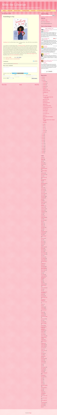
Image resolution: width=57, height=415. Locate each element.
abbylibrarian (48, 21)
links (41, 273)
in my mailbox (43, 258)
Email (15, 74)
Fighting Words (45, 104)
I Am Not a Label (45, 89)
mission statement (43, 287)
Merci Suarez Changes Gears (31, 53)
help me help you (43, 252)
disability (42, 223)
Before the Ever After (46, 99)
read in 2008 (43, 334)
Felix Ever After (45, 95)
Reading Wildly (25, 10)
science (42, 354)
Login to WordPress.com (20, 73)
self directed (43, 361)
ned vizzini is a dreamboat (43, 300)
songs (42, 364)
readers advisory (43, 335)
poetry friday (43, 321)
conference (42, 210)
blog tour (42, 187)
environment (43, 233)
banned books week (44, 177)
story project (43, 368)
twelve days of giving (44, 385)
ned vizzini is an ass (44, 301)
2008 (43, 151)
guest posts (42, 249)
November (44, 83)
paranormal (42, 315)
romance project (43, 350)
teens (42, 378)
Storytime (33, 10)
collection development (43, 205)
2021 (43, 78)
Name (4, 74)
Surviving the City (45, 108)
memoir (42, 282)
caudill (42, 200)
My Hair (44, 118)
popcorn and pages (43, 323)
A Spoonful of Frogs (47, 53)
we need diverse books (16, 58)
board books (43, 189)
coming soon (43, 207)
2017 (43, 137)
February (44, 130)
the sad (42, 379)
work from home (43, 402)
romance (42, 349)
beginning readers (43, 183)
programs (42, 331)
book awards (43, 190)
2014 (43, 141)
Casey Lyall (45, 54)
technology (42, 375)
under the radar (43, 387)
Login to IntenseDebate (14, 73)
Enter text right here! (20, 69)
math (42, 279)
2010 (43, 148)
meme (42, 281)
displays (42, 224)
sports (42, 365)
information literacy (44, 261)
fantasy (42, 234)
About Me (10, 10)
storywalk (42, 371)
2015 (43, 140)
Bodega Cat (44, 115)
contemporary (43, 211)
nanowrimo (42, 295)
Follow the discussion (37, 61)
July (43, 124)
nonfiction (42, 307)
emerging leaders (43, 231)
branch (42, 199)
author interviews (43, 174)
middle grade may (43, 285)
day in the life (43, 220)
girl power (42, 242)
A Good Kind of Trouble (21, 45)
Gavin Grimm (45, 63)
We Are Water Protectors (46, 102)
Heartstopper (45, 122)
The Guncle (45, 46)
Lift (43, 93)
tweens (42, 383)
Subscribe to (8, 78)
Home (4, 10)
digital (42, 221)
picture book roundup (44, 316)
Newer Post (4, 84)
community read (43, 208)
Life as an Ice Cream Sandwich (14, 54)
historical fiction (43, 254)
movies (42, 289)
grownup (42, 248)
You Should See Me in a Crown (47, 107)
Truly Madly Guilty (46, 38)
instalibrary (42, 263)
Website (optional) (28, 74)
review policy (43, 347)
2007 (43, 152)
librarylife (42, 271)
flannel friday (43, 238)
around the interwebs (44, 168)
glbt (41, 245)
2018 (43, 135)
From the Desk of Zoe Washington (48, 116)
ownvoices (11, 58)
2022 (43, 77)
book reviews (43, 196)
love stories (42, 274)
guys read (42, 251)
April (44, 127)
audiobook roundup (44, 170)
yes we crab (42, 405)
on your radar (43, 308)
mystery (42, 294)
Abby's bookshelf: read (49, 28)
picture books (43, 318)
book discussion (43, 193)
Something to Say (6, 42)
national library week (44, 297)
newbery (42, 304)
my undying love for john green (44, 292)
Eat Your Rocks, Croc (46, 113)
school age (42, 353)
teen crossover (43, 376)
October (44, 84)
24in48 (42, 157)
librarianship (43, 266)
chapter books (43, 202)
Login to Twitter (26, 73)
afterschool (42, 164)
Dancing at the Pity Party (46, 90)
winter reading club (44, 400)
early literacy (43, 227)
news (42, 305)
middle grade (7, 58)
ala (41, 165)
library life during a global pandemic (44, 268)
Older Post (37, 84)
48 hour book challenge (43, 159)
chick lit (42, 203)
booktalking (43, 197)
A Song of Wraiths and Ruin (47, 105)
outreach (42, 312)
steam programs (43, 367)
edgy (41, 230)
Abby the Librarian (14, 4)
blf (41, 186)
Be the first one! (15, 63)
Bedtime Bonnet (45, 110)
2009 (43, 149)
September (44, 86)
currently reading (43, 217)
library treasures (43, 270)
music (42, 290)
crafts (42, 214)
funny (42, 239)
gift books (42, 241)
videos (42, 390)
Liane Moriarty (45, 39)
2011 (43, 146)
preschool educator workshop (44, 327)
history (42, 255)
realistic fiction (43, 346)
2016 (43, 138)
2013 (43, 143)
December (44, 81)
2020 (43, 80)
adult (42, 161)
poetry (42, 320)
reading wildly (43, 344)
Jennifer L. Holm (46, 31)
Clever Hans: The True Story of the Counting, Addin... (48, 97)
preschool (42, 325)
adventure (42, 162)
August (44, 87)
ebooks (42, 228)
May (44, 125)
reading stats (43, 343)
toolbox (42, 382)
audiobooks (42, 173)
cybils (42, 218)
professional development (43, 330)
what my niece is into (44, 395)
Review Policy (17, 10)
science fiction (43, 358)
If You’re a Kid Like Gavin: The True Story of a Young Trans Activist (48, 61)
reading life (42, 339)
